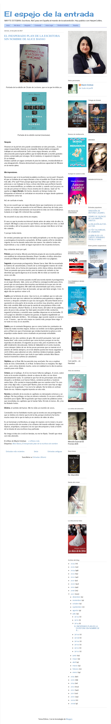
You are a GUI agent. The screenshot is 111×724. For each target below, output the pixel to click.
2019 (73, 587)
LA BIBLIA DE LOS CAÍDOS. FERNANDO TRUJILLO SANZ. (96, 238)
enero (75, 672)
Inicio (8, 25)
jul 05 (77, 645)
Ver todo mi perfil (86, 88)
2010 (73, 697)
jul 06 (77, 641)
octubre (76, 604)
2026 (73, 564)
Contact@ (38, 25)
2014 (73, 683)
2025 (73, 567)
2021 (73, 581)
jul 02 (77, 651)
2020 (73, 584)
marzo (75, 666)
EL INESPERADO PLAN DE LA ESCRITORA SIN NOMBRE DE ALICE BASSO (32, 37)
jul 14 (77, 623)
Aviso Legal (49, 25)
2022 (73, 577)
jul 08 (77, 638)
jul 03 (77, 648)
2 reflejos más (34, 441)
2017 (73, 594)
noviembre (77, 600)
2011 (72, 693)
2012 (73, 690)
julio (74, 614)
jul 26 (77, 617)
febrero (76, 669)
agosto (76, 611)
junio (75, 656)
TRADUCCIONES (63, 25)
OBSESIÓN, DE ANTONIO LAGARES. (96, 212)
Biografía (27, 25)
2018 (73, 591)
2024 (73, 571)
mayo (75, 659)
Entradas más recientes (15, 452)
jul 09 (77, 635)
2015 (73, 680)
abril (74, 662)
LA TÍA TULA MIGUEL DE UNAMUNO (97, 231)
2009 (73, 700)
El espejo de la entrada (49, 14)
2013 (73, 687)
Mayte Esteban (87, 85)
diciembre (77, 597)
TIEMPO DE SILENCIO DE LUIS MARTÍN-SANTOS (97, 219)
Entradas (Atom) (39, 457)
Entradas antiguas (55, 452)
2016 (73, 677)
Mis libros (17, 25)
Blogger (69, 719)
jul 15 (77, 620)
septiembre (77, 607)
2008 (73, 704)
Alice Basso (17, 444)
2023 (73, 574)
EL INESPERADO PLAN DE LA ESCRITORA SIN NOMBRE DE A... (86, 628)
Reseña (75, 25)
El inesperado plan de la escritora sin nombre (40, 444)
